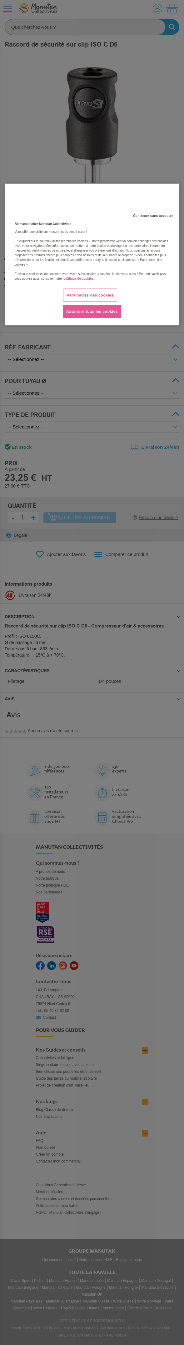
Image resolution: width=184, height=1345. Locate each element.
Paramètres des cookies (90, 295)
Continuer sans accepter (153, 215)
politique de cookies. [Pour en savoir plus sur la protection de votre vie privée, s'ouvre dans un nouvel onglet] (78, 278)
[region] (92, 254)
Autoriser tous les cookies (92, 311)
